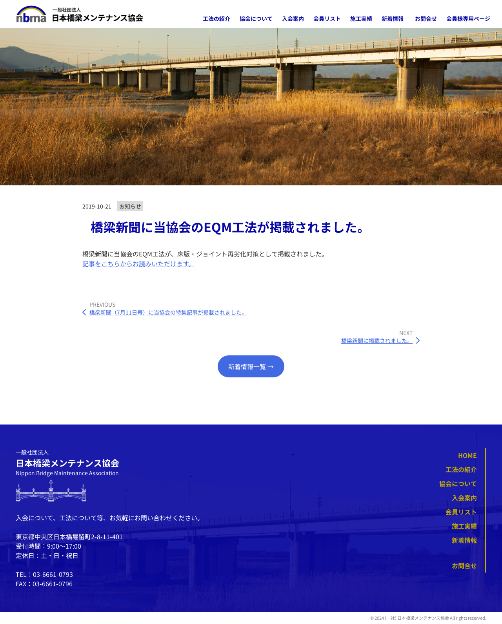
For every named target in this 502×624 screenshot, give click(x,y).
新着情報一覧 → (251, 366)
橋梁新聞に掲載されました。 (377, 340)
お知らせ (130, 206)
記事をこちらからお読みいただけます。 (138, 263)
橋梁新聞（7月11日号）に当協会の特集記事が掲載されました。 (168, 312)
